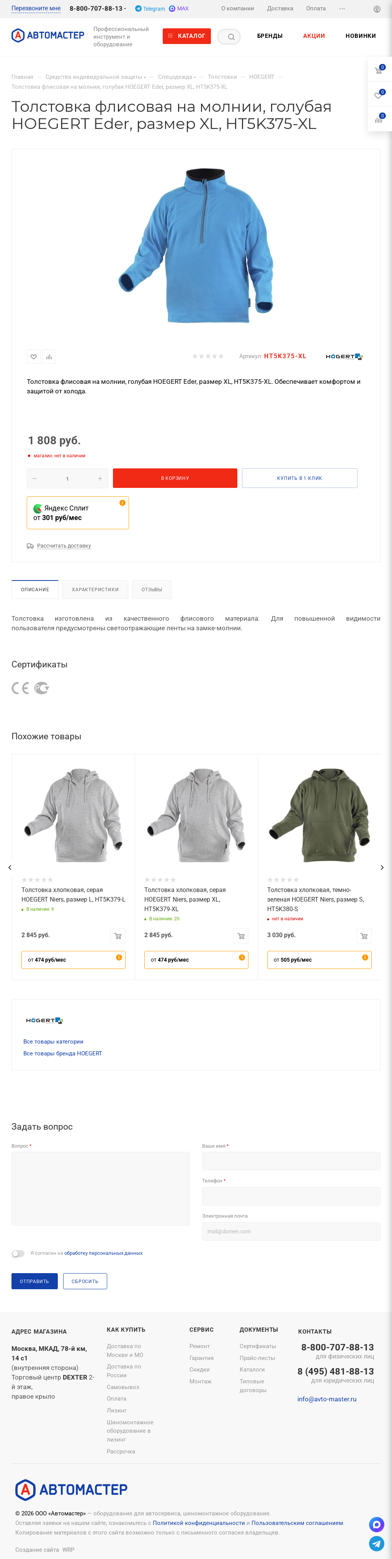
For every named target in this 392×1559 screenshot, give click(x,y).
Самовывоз (123, 1387)
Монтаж (200, 1381)
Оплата (116, 1398)
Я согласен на (86, 1253)
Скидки (199, 1369)
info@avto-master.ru (326, 1399)
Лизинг (117, 1410)
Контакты (315, 1331)
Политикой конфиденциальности (199, 1523)
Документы (259, 1329)
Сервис (201, 1329)
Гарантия (201, 1358)
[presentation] (9, 867)
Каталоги (252, 1369)
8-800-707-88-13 (96, 8)
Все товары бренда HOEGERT (62, 1053)
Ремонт (199, 1346)
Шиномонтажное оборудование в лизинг (130, 1431)
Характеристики (95, 589)
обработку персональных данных (103, 1253)
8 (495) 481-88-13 (335, 1376)
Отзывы (152, 589)
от (47, 960)
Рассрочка (121, 1451)
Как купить (126, 1329)
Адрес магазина (39, 1331)
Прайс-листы (257, 1358)
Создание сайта (37, 1549)
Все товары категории (53, 1041)
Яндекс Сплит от (61, 513)
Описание (35, 589)
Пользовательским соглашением (297, 1523)
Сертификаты (258, 1346)
